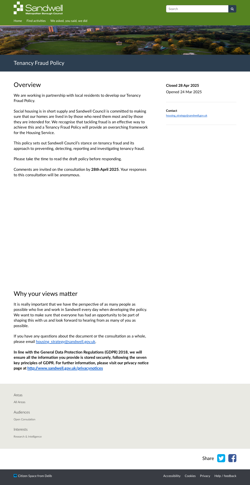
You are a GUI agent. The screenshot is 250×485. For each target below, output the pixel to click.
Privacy (205, 476)
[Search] (232, 9)
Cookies (190, 476)
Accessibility (171, 476)
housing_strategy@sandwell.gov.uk (65, 341)
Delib (48, 476)
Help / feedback (225, 476)
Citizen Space (27, 476)
